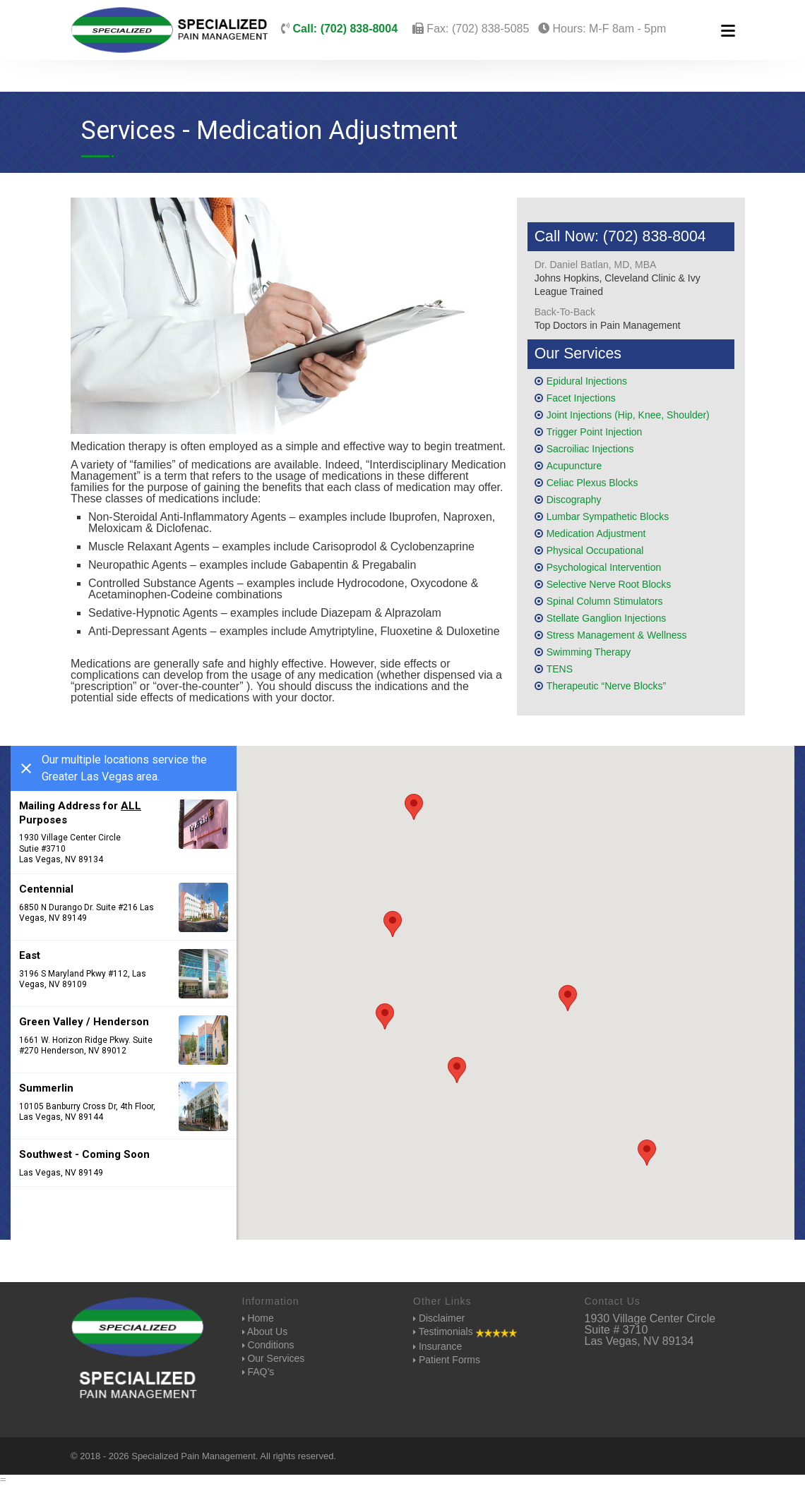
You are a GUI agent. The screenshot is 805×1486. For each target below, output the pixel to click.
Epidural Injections (587, 381)
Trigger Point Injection (595, 431)
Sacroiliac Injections (590, 448)
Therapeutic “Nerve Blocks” (607, 685)
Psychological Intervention (604, 567)
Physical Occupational (595, 550)
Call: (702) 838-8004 (344, 29)
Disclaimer (439, 1318)
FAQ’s (258, 1372)
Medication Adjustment (596, 533)
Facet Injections (581, 398)
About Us (265, 1331)
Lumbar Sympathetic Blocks (608, 516)
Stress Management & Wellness (617, 635)
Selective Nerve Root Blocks (609, 584)
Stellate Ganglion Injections (607, 618)
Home (258, 1318)
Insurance (437, 1346)
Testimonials (465, 1332)
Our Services (273, 1358)
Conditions (268, 1345)
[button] (392, 924)
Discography (574, 499)
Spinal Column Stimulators (605, 601)
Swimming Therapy (589, 652)
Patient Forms (446, 1360)
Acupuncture (574, 465)
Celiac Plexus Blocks (592, 482)
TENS (560, 669)
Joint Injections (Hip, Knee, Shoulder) (628, 415)
